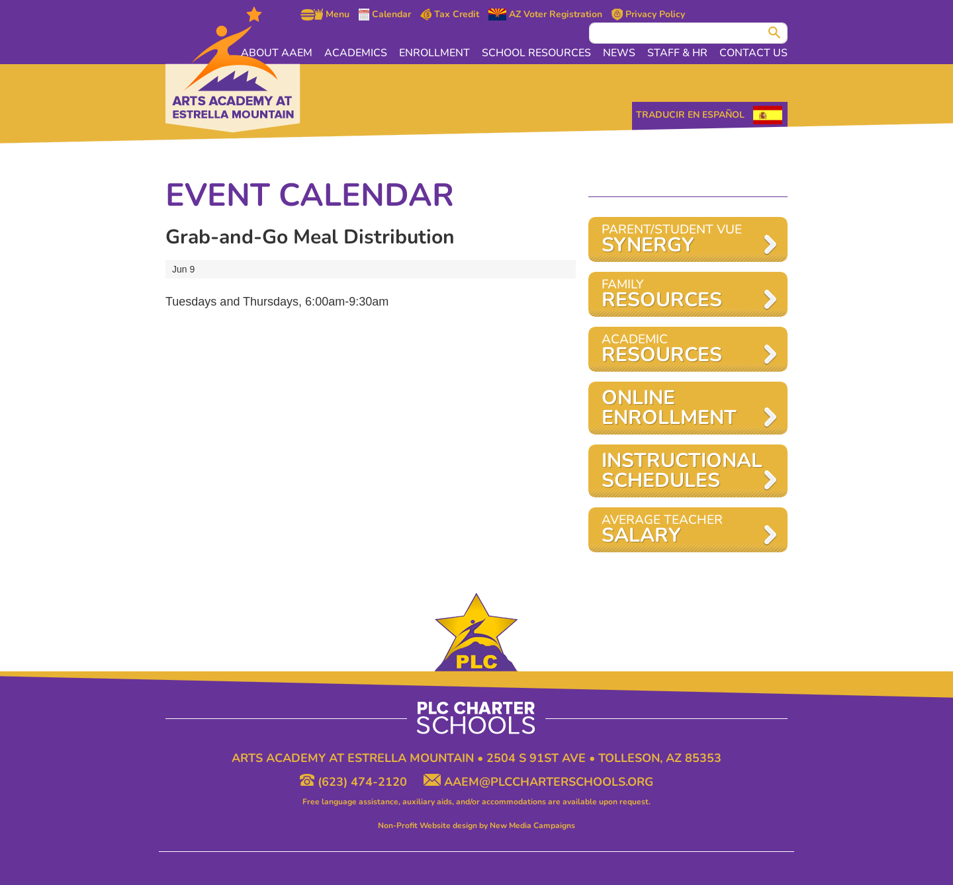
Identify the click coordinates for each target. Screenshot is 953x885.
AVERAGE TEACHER (681, 530)
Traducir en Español (690, 114)
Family (681, 295)
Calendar (385, 15)
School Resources (536, 53)
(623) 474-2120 (355, 782)
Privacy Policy (648, 15)
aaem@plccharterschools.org (538, 782)
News (619, 53)
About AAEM (276, 53)
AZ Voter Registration (545, 15)
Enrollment (434, 53)
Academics (355, 53)
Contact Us (753, 53)
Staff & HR (677, 53)
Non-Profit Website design (427, 825)
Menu (324, 15)
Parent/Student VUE (681, 240)
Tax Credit (450, 15)
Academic (681, 349)
